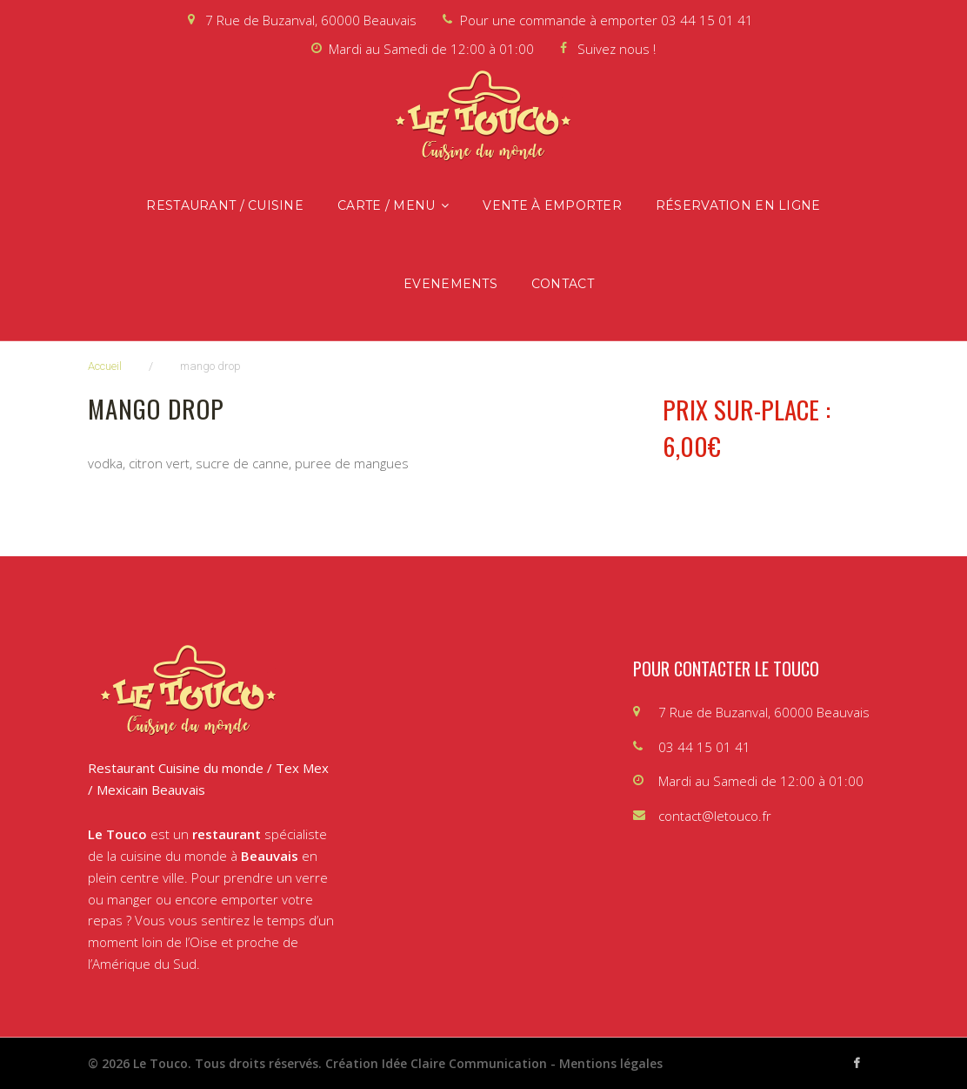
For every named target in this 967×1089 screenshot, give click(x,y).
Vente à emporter (552, 205)
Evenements (450, 284)
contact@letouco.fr (714, 815)
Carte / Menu (386, 205)
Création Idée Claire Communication (436, 1063)
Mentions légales (611, 1063)
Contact (562, 284)
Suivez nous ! (616, 48)
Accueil (105, 366)
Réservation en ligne (738, 205)
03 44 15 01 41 (707, 20)
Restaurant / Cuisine (224, 205)
